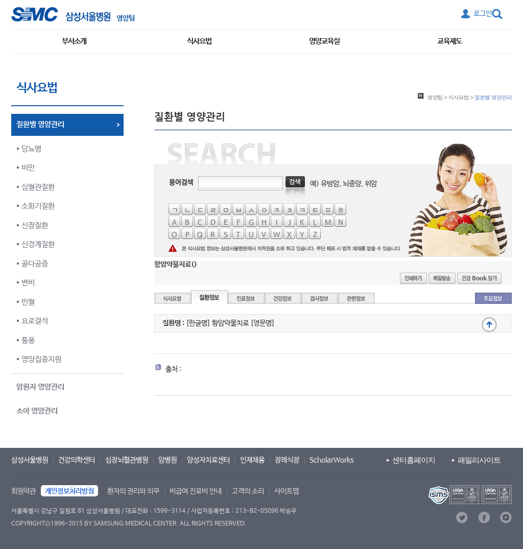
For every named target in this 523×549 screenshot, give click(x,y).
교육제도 (449, 41)
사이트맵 (286, 491)
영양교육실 (324, 41)
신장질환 (34, 225)
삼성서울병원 (29, 460)
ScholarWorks (332, 460)
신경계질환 (38, 244)
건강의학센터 (76, 460)
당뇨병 (31, 149)
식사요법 (199, 41)
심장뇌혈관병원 (126, 460)
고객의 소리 (248, 491)
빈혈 (28, 302)
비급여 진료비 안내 (196, 491)
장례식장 (287, 460)
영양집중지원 (41, 359)
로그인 (482, 14)
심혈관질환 (38, 187)
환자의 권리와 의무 (133, 491)
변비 (28, 282)
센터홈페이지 (413, 460)
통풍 (28, 340)
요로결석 (34, 321)
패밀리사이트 (479, 460)
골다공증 (34, 263)
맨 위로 (489, 325)
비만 (28, 167)
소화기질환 (38, 206)
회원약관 (23, 491)
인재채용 (252, 460)
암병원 (167, 460)
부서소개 (74, 41)
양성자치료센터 (208, 460)
